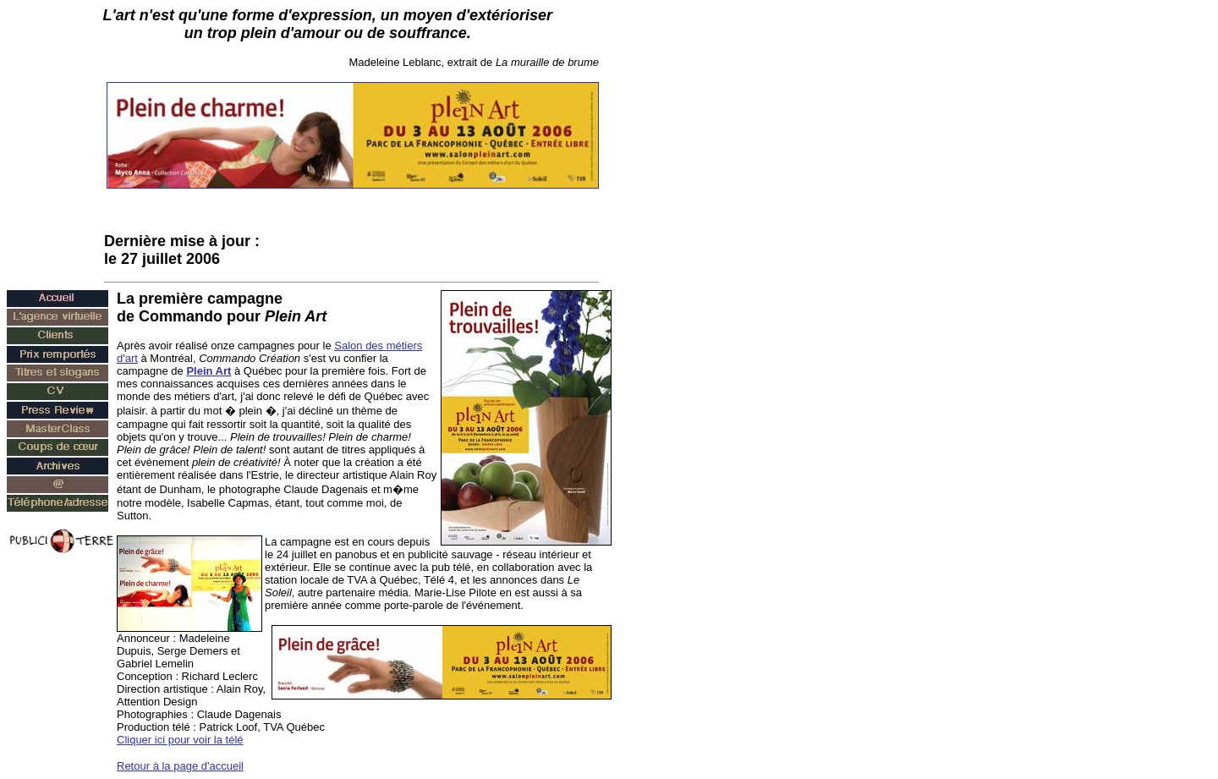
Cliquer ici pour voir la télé (180, 739)
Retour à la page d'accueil (180, 766)
